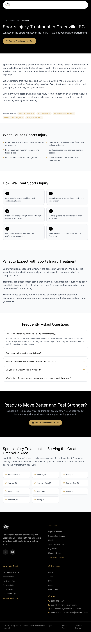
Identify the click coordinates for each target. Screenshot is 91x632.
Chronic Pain (8, 589)
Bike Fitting (52, 540)
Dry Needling (53, 549)
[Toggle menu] (82, 5)
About (50, 577)
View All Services (56, 557)
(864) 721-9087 (56, 601)
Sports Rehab (44, 113)
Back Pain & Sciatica (11, 572)
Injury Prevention (34, 118)
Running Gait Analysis (13, 118)
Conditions (14, 20)
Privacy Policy (64, 626)
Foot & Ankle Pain (9, 594)
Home (5, 20)
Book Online (53, 589)
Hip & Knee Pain (9, 581)
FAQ (50, 581)
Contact (51, 585)
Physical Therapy (26, 113)
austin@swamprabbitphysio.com (62, 605)
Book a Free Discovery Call (19, 41)
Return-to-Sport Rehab (64, 113)
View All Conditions (11, 598)
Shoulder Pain (8, 585)
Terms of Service (78, 626)
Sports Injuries (8, 577)
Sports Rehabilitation (56, 544)
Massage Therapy (55, 553)
